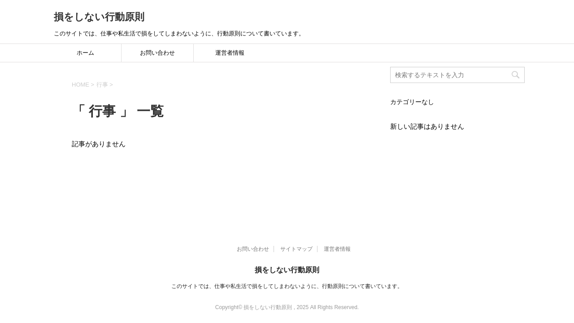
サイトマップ (296, 221)
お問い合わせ (157, 52)
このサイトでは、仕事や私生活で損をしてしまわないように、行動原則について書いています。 (287, 259)
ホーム (85, 52)
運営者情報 (229, 52)
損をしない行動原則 (99, 16)
